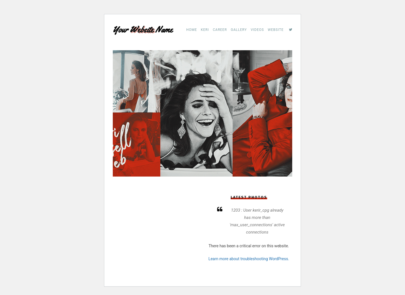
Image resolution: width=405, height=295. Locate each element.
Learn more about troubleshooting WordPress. (248, 259)
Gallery (239, 30)
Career (220, 30)
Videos (257, 30)
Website (276, 30)
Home (191, 30)
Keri (205, 30)
